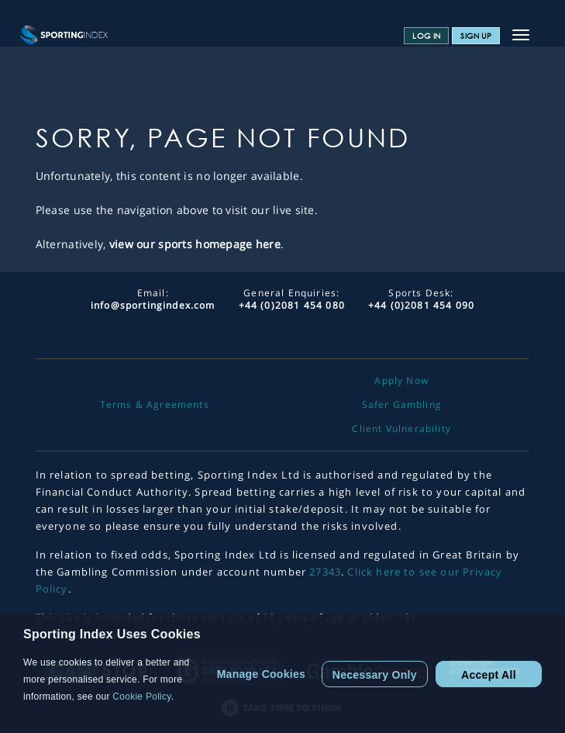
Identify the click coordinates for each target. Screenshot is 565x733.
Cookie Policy (141, 696)
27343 (325, 572)
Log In (426, 35)
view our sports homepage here (195, 244)
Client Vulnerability (401, 429)
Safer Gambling (402, 405)
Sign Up (475, 35)
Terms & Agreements (154, 405)
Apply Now (401, 381)
